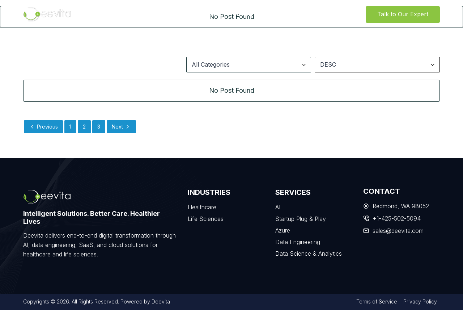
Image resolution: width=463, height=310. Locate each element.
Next (121, 126)
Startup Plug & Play (300, 218)
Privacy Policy (420, 301)
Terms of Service (376, 301)
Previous (43, 126)
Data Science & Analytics (308, 253)
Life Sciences (206, 218)
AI (277, 207)
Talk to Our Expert (402, 14)
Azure (282, 230)
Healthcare (202, 207)
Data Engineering (297, 242)
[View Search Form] (359, 14)
